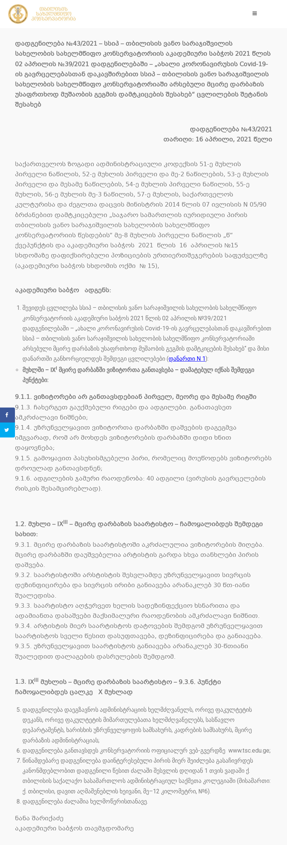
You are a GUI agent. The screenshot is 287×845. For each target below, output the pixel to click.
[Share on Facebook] (7, 415)
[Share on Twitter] (7, 429)
